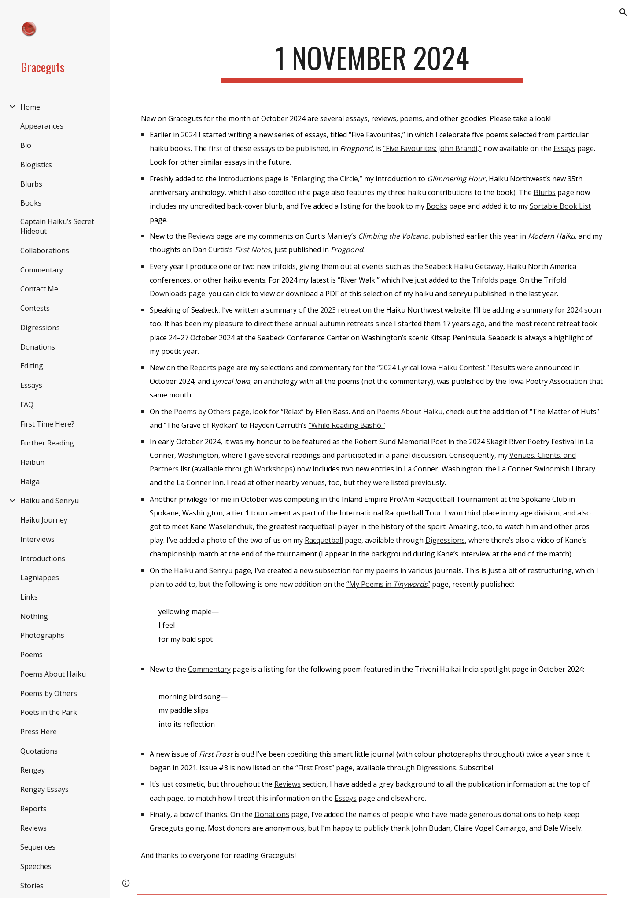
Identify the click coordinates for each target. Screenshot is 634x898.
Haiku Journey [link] (43, 520)
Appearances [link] (41, 126)
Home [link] (30, 107)
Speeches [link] (36, 866)
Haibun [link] (32, 462)
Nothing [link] (34, 616)
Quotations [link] (39, 751)
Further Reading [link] (47, 443)
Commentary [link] (41, 270)
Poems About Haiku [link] (53, 674)
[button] (623, 12)
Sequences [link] (37, 847)
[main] (372, 62)
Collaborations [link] (44, 250)
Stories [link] (32, 886)
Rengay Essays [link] (44, 789)
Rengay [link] (32, 770)
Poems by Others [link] (48, 693)
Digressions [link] (40, 327)
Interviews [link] (37, 539)
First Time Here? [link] (47, 424)
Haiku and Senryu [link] (49, 500)
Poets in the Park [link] (48, 712)
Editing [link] (31, 366)
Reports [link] (33, 808)
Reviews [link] (33, 828)
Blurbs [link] (31, 184)
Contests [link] (35, 308)
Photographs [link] (42, 635)
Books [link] (30, 203)
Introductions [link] (42, 558)
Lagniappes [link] (39, 577)
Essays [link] (31, 385)
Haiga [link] (30, 481)
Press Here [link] (38, 731)
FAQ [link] (26, 404)
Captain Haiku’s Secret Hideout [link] (57, 226)
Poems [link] (31, 654)
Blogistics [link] (36, 164)
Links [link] (29, 597)
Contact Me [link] (39, 289)
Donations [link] (37, 347)
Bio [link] (25, 145)
